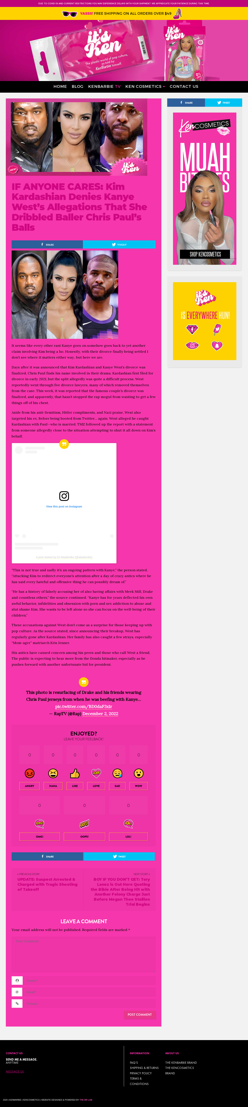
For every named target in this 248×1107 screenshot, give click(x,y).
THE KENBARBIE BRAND (181, 1063)
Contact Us (184, 86)
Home (60, 86)
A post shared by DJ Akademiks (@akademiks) (64, 557)
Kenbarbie (104, 86)
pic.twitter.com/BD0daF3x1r (83, 706)
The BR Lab (86, 1100)
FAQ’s (134, 1063)
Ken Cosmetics (143, 86)
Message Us (15, 1071)
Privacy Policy (141, 1073)
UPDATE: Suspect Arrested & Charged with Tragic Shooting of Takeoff (47, 884)
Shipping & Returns (144, 1068)
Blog (78, 86)
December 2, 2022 (100, 713)
